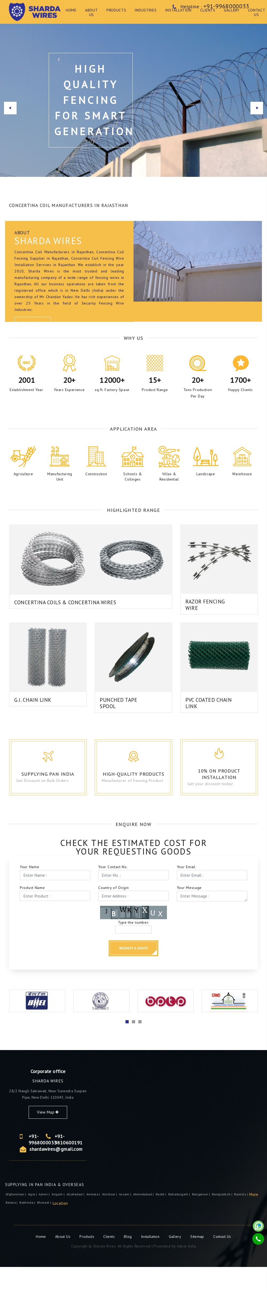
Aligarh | (59, 1218)
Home (41, 1260)
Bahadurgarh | (179, 1218)
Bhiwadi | (44, 1226)
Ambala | (93, 1218)
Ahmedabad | (144, 1218)
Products (87, 1260)
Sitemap (197, 1260)
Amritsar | (110, 1218)
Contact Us (222, 1260)
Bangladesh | (222, 1218)
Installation (151, 1260)
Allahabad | (76, 1218)
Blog (128, 1260)
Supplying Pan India (58, 793)
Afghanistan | (16, 1218)
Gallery (175, 1260)
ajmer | (45, 1218)
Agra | (33, 1218)
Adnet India (186, 1270)
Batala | (12, 1226)
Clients (109, 1260)
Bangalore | (201, 1218)
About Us (63, 1260)
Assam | (125, 1218)
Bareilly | (241, 1218)
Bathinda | (28, 1226)
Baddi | (161, 1218)
